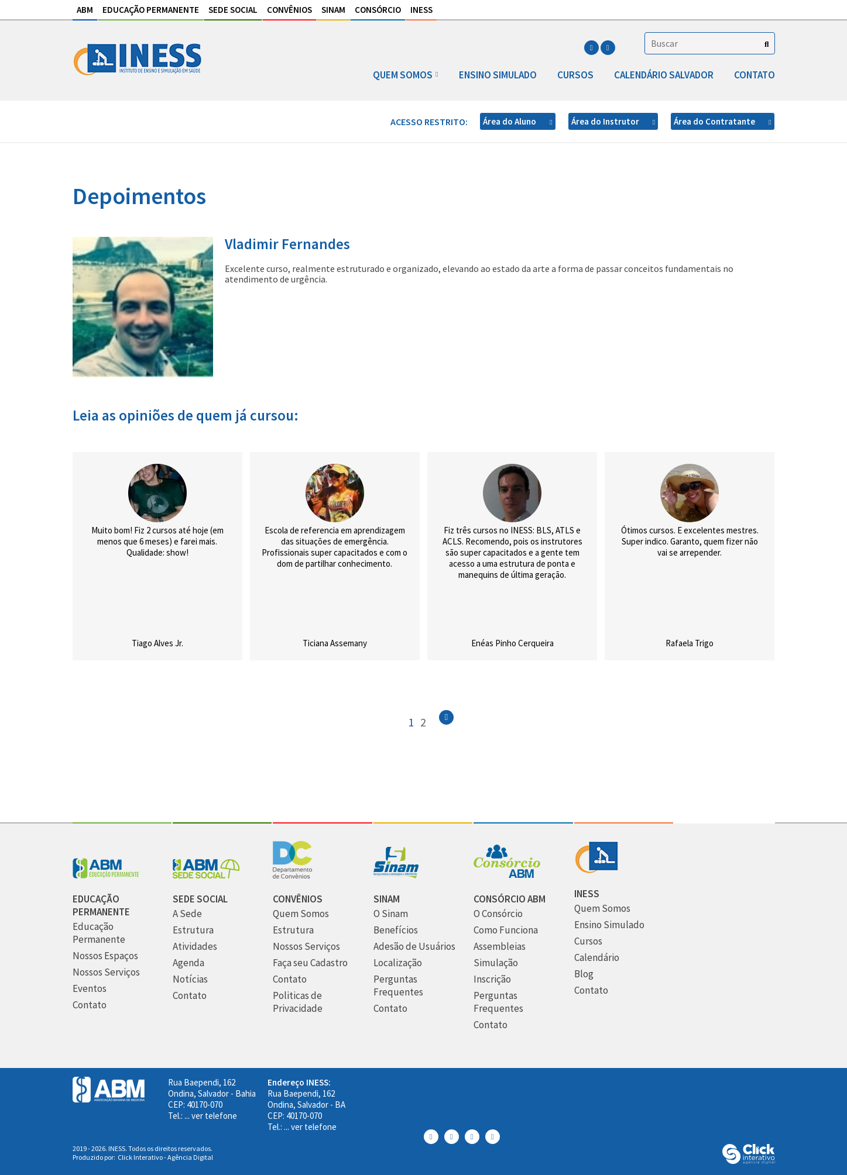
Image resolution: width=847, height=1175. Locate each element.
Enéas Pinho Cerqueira (512, 643)
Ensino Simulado (498, 74)
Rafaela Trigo (690, 643)
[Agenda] (188, 963)
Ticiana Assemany (335, 643)
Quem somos (403, 74)
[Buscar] (766, 44)
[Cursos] (588, 941)
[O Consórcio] (498, 913)
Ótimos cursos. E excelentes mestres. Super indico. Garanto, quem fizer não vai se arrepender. (690, 541)
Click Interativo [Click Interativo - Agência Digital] (165, 1157)
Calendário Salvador (664, 74)
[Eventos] (90, 988)
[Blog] (584, 974)
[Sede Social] (206, 875)
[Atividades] (195, 946)
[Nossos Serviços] (106, 972)
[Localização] (397, 963)
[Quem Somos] (301, 913)
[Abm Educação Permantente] (106, 875)
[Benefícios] (395, 930)
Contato (754, 74)
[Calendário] (596, 957)
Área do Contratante (715, 121)
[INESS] (596, 870)
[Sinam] (396, 875)
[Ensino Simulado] (609, 925)
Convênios (289, 9)
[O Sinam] (390, 913)
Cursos (575, 74)
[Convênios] (292, 875)
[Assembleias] (500, 946)
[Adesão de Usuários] (414, 946)
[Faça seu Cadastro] (310, 963)
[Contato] (90, 1005)
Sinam (333, 9)
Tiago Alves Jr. (157, 643)
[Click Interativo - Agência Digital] (748, 1160)
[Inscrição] (492, 979)
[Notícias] (190, 979)
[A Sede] (187, 913)
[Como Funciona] (506, 930)
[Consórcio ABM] (507, 875)
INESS (421, 9)
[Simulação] (496, 963)
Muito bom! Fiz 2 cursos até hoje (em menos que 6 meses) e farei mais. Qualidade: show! (157, 541)
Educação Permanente (150, 9)
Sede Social (233, 9)
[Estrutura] (193, 930)
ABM (85, 9)
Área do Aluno (510, 121)
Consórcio (378, 9)
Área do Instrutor (606, 121)
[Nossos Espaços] (105, 956)
